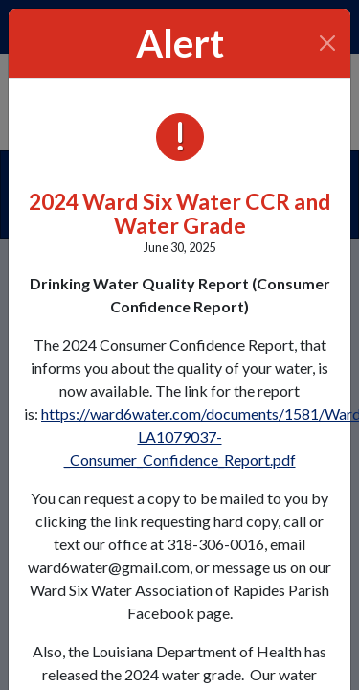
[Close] (328, 43)
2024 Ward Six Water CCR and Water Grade (180, 213)
